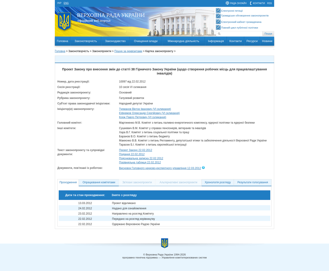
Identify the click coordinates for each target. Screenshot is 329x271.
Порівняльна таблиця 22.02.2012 (140, 162)
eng (66, 3)
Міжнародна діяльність (183, 41)
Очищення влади (145, 41)
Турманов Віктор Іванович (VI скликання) (145, 109)
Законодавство (115, 41)
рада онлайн (238, 3)
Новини (267, 41)
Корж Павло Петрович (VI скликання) (142, 117)
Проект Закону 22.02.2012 (135, 150)
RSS (269, 3)
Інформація (216, 41)
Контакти (235, 41)
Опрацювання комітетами (99, 182)
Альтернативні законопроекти (178, 182)
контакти (259, 3)
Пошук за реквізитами (128, 51)
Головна (62, 41)
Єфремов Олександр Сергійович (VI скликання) (149, 113)
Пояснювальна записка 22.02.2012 (141, 158)
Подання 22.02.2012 (132, 154)
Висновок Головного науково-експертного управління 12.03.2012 (160, 168)
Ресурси (252, 41)
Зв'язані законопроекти (137, 182)
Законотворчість (85, 41)
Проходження (68, 182)
